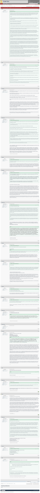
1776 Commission (33, 234)
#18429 (38, 261)
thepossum (3, 324)
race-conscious (18, 340)
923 (10, 483)
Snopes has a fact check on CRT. (15, 312)
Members (4, 3)
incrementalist (25, 339)
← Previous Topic (31, 482)
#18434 (38, 331)
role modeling (18, 341)
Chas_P (3, 446)
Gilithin (3, 157)
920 (7, 483)
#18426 (38, 170)
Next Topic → (38, 482)
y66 (2, 62)
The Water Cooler (34, 482)
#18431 (38, 297)
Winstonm (3, 202)
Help (38, 2)
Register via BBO (31, 2)
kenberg (3, 88)
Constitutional (14, 339)
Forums (1, 3)
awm (2, 394)
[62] (17, 234)
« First (4, 483)
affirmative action (11, 341)
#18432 (38, 310)
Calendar (6, 3)
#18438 (38, 417)
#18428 (38, 243)
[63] (18, 234)
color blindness (15, 341)
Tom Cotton (21, 228)
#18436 (38, 380)
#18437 (38, 394)
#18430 (38, 286)
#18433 (38, 324)
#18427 (38, 202)
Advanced (39, 3)
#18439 (38, 446)
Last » (14, 483)
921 (8, 483)
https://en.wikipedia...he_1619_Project (14, 224)
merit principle (23, 341)
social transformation (26, 340)
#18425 (38, 157)
